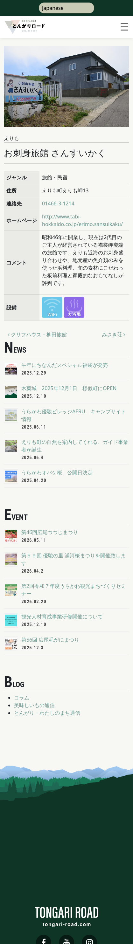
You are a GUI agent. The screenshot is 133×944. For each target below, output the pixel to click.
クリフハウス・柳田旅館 (37, 334)
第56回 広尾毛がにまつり (50, 639)
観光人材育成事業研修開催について (62, 616)
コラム (21, 697)
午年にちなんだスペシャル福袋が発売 (64, 365)
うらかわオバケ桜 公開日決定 (57, 472)
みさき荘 (113, 334)
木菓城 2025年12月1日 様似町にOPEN (68, 388)
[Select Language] (66, 8)
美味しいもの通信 (34, 705)
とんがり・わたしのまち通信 (47, 712)
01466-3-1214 (58, 203)
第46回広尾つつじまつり (49, 532)
